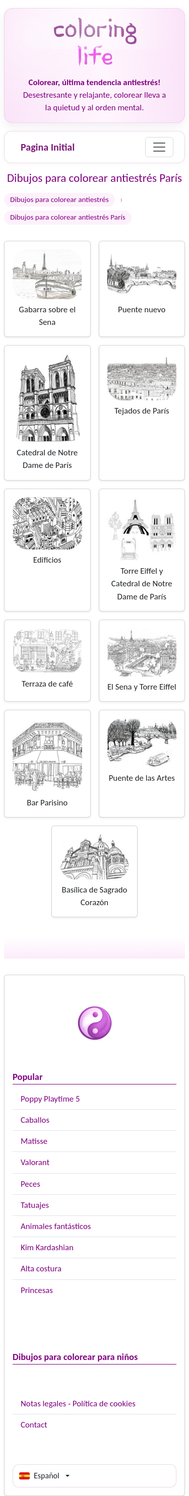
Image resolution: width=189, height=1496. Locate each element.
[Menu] (159, 147)
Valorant (35, 1162)
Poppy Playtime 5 (50, 1099)
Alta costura (41, 1268)
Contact (34, 1424)
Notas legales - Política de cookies (78, 1403)
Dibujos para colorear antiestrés (59, 199)
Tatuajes (35, 1205)
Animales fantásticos (56, 1226)
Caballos (35, 1120)
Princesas (37, 1290)
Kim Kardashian (47, 1247)
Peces (30, 1184)
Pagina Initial (48, 147)
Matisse (34, 1141)
